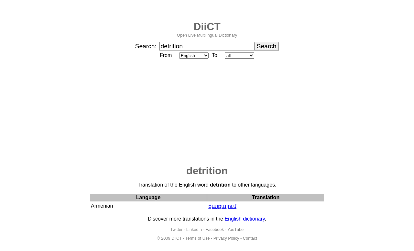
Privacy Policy (226, 238)
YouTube (235, 229)
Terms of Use (197, 238)
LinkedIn (194, 229)
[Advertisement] (207, 112)
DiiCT (207, 26)
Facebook (215, 229)
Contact (250, 238)
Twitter (176, 229)
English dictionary (244, 219)
